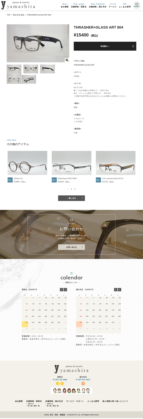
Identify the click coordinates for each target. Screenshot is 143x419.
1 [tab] (68, 189)
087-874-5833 (84, 380)
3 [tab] (75, 189)
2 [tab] (71, 189)
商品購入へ (105, 46)
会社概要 (19, 402)
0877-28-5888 (61, 380)
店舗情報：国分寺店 (54, 402)
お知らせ (31, 404)
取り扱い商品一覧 (34, 406)
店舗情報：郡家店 (34, 402)
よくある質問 (93, 402)
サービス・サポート (75, 402)
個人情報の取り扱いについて (115, 402)
